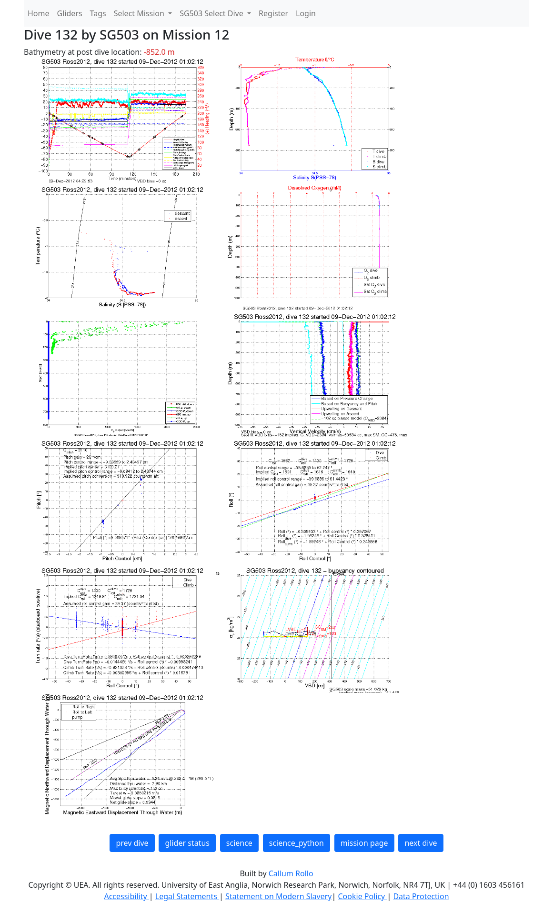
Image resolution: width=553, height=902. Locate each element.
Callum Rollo (291, 873)
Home (39, 13)
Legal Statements (187, 896)
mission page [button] (364, 843)
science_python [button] (296, 843)
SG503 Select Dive (212, 13)
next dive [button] (420, 843)
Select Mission (140, 13)
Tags (98, 13)
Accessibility (126, 896)
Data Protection (421, 896)
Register (273, 13)
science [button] (239, 843)
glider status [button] (187, 843)
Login (306, 13)
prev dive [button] (132, 843)
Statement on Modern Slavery (278, 896)
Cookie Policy (362, 896)
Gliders (69, 13)
